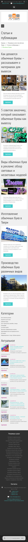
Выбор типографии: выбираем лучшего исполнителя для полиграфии (17, 348)
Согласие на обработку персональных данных (14, 500)
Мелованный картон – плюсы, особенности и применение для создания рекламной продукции (17, 404)
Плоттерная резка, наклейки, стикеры (9, 323)
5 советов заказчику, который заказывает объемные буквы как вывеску (13, 116)
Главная (3, 43)
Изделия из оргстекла (6, 319)
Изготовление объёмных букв (14, 444)
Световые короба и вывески (14, 442)
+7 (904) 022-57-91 (14, 493)
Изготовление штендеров (14, 459)
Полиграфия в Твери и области (14, 446)
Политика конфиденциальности (14, 499)
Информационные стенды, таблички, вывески (10, 335)
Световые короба (5, 327)
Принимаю (22, 538)
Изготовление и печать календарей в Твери (14, 455)
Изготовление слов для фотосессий (14, 474)
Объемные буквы (4, 321)
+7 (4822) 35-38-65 (14, 491)
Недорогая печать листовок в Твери (14, 448)
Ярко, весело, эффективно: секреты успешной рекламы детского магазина (18, 362)
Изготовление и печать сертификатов (14, 457)
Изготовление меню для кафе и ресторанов (14, 450)
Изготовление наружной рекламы (14, 437)
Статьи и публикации (13, 45)
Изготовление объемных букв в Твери (11, 217)
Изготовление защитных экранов (14, 439)
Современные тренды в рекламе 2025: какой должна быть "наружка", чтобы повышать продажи (18, 376)
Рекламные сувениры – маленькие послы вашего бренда (17, 417)
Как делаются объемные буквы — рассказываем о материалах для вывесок (12, 62)
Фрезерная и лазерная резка (14, 465)
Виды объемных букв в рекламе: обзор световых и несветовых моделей (14, 168)
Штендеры (3, 333)
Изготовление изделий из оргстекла (14, 468)
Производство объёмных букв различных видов (11, 266)
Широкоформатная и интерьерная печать (10, 331)
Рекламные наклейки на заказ (14, 463)
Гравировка (14, 466)
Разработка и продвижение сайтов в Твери (14, 480)
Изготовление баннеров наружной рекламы (14, 440)
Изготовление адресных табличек (14, 470)
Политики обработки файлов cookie (16, 538)
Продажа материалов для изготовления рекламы (14, 478)
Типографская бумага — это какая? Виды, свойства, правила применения (18, 390)
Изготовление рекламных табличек (14, 472)
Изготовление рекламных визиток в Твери (14, 452)
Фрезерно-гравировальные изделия (9, 329)
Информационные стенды (14, 461)
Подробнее (8, 102)
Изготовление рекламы (6, 317)
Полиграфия (3, 325)
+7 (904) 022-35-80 (14, 494)
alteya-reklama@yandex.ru (18, 3)
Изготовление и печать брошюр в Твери (14, 453)
